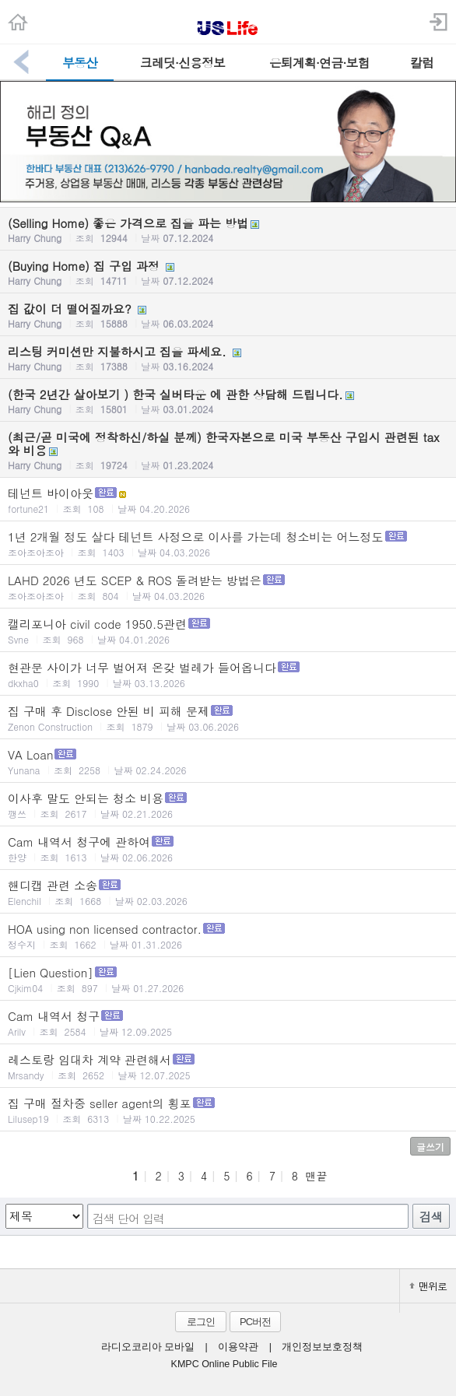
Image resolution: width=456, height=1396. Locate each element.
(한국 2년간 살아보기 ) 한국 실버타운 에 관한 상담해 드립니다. (228, 401)
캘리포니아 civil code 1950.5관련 (228, 631)
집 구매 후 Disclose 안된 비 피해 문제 (228, 718)
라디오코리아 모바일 (148, 1347)
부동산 (79, 63)
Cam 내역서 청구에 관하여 (228, 848)
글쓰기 (430, 1146)
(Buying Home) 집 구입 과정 (228, 272)
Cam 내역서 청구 (228, 1023)
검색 (431, 1216)
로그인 (201, 1322)
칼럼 (421, 63)
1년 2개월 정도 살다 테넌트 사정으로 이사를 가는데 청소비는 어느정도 (228, 543)
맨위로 (428, 1285)
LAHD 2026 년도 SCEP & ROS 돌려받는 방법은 (228, 587)
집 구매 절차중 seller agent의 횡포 (228, 1110)
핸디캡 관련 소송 (228, 892)
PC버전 (255, 1322)
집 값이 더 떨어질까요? (228, 315)
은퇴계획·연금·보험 (319, 63)
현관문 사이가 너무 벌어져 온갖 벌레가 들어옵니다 (228, 674)
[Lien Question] (228, 979)
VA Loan (228, 761)
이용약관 (238, 1347)
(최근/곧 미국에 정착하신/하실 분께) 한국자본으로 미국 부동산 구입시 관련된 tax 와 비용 (228, 450)
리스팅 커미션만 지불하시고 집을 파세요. (228, 358)
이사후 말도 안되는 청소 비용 (228, 805)
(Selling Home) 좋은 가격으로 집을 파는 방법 (228, 229)
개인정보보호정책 (322, 1347)
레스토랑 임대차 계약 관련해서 (228, 1066)
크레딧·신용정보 (182, 63)
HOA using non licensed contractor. (228, 936)
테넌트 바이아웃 (228, 500)
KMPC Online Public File (224, 1364)
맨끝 (316, 1176)
